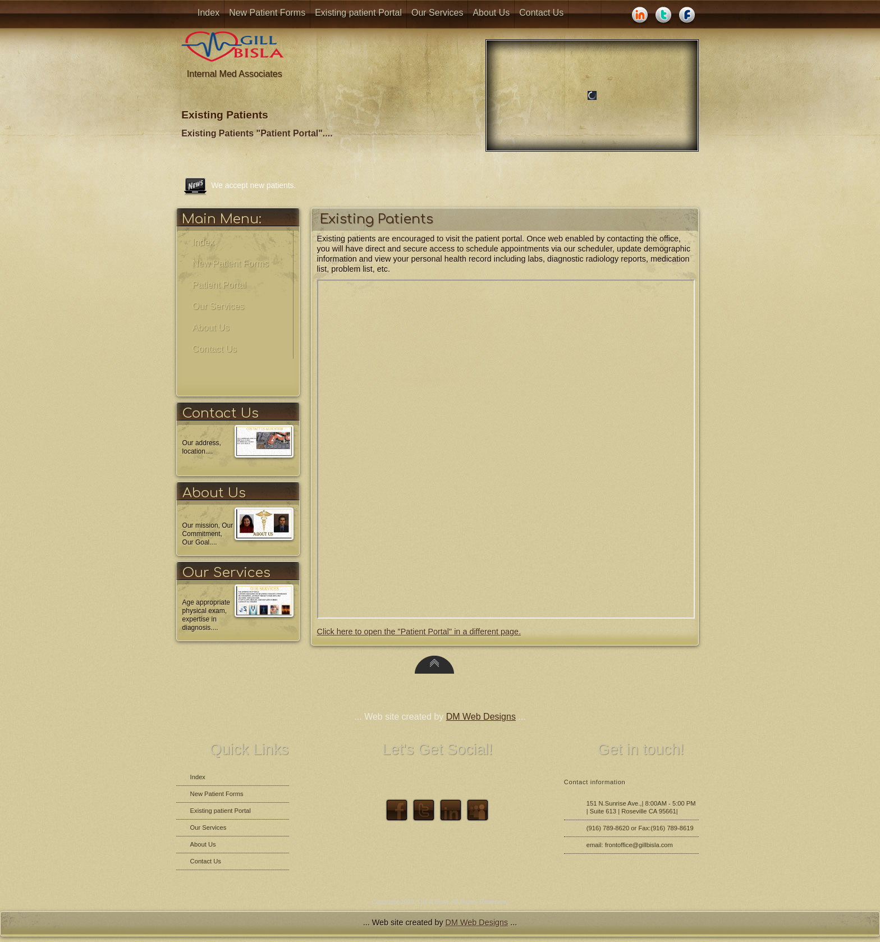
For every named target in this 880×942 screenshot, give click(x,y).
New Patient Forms (267, 12)
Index (208, 12)
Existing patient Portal (358, 12)
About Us (491, 12)
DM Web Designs (481, 716)
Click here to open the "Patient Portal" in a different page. (419, 631)
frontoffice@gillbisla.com (639, 845)
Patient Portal (219, 285)
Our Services (437, 12)
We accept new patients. (253, 185)
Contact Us (541, 12)
